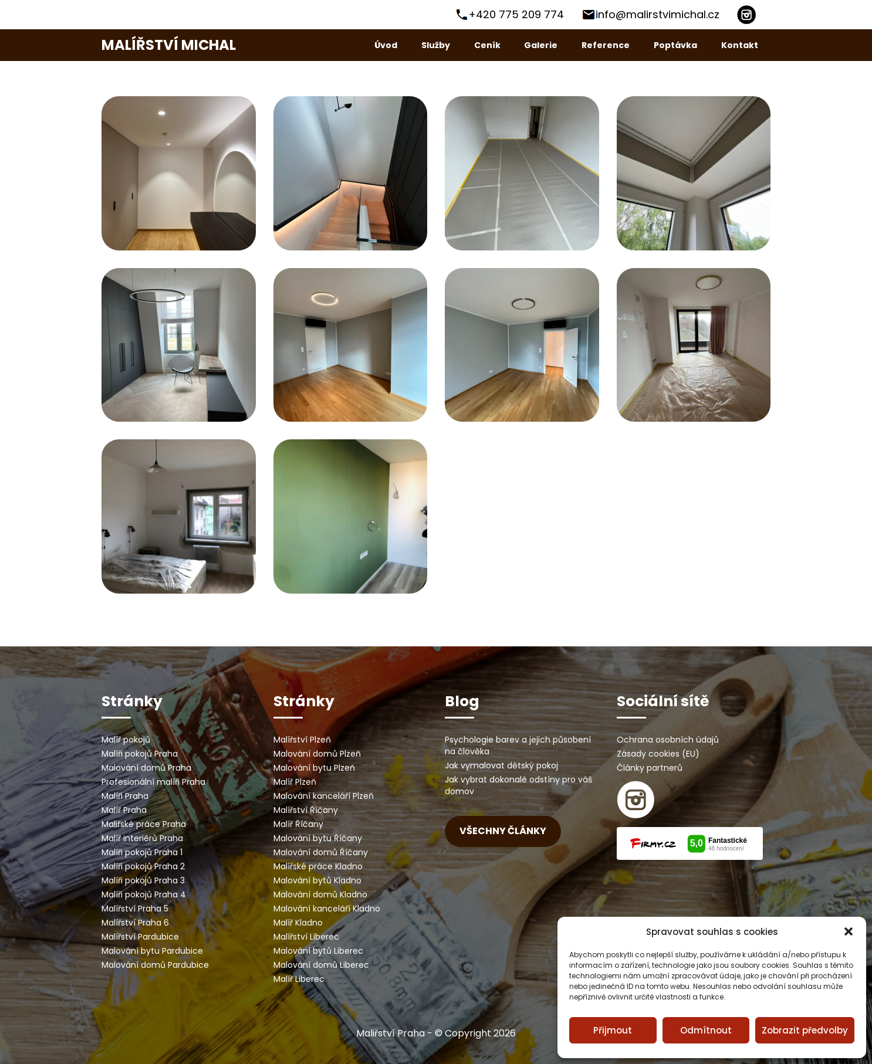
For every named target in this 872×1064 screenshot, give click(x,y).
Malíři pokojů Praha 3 (143, 880)
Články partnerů (649, 768)
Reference (606, 45)
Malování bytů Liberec (318, 951)
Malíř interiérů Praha (142, 838)
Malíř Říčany (298, 824)
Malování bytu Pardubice (152, 951)
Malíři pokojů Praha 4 (144, 894)
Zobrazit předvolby (805, 1030)
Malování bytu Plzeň (314, 768)
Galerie (540, 45)
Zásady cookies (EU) (658, 754)
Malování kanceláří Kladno (326, 908)
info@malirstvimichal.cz (657, 14)
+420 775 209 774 (516, 14)
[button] (848, 931)
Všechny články (502, 831)
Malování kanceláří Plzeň (323, 796)
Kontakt (739, 45)
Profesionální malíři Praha (153, 782)
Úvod (385, 45)
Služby (435, 45)
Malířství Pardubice (140, 937)
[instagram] (635, 799)
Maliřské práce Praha (144, 824)
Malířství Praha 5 (135, 908)
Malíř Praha (124, 810)
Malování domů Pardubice (155, 965)
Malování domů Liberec (321, 965)
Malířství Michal (169, 45)
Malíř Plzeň (294, 782)
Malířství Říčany (305, 810)
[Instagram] (746, 14)
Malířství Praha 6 (135, 923)
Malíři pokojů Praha (140, 754)
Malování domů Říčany (320, 852)
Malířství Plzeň (302, 740)
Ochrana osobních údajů (668, 740)
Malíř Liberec (299, 979)
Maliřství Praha (390, 1033)
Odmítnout (706, 1030)
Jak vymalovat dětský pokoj (501, 765)
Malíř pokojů (126, 740)
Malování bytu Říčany (317, 838)
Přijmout (612, 1030)
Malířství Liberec (306, 937)
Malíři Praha (125, 796)
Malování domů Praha (146, 768)
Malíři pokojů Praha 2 (143, 866)
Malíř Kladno (298, 923)
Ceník (487, 45)
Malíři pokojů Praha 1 (142, 852)
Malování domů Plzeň (317, 754)
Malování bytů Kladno (317, 880)
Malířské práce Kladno (318, 866)
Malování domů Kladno (320, 894)
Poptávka (675, 45)
